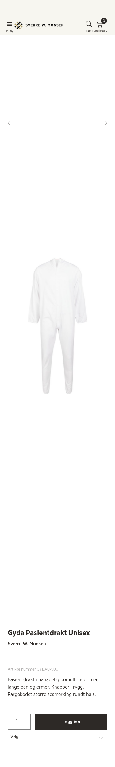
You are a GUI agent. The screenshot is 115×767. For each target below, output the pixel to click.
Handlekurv (99, 27)
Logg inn (71, 722)
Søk (89, 27)
